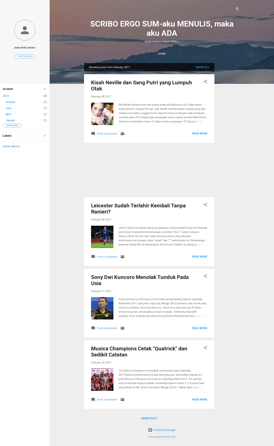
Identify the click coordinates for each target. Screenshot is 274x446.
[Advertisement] (228, 115)
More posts (149, 418)
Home (162, 53)
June (9, 108)
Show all (203, 67)
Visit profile (25, 56)
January (10, 120)
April (8, 114)
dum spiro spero (24, 47)
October (10, 102)
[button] (205, 82)
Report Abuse (11, 146)
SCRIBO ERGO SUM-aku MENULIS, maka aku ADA (162, 28)
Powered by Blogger (162, 430)
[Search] (237, 9)
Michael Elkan (169, 437)
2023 (6, 96)
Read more (199, 133)
